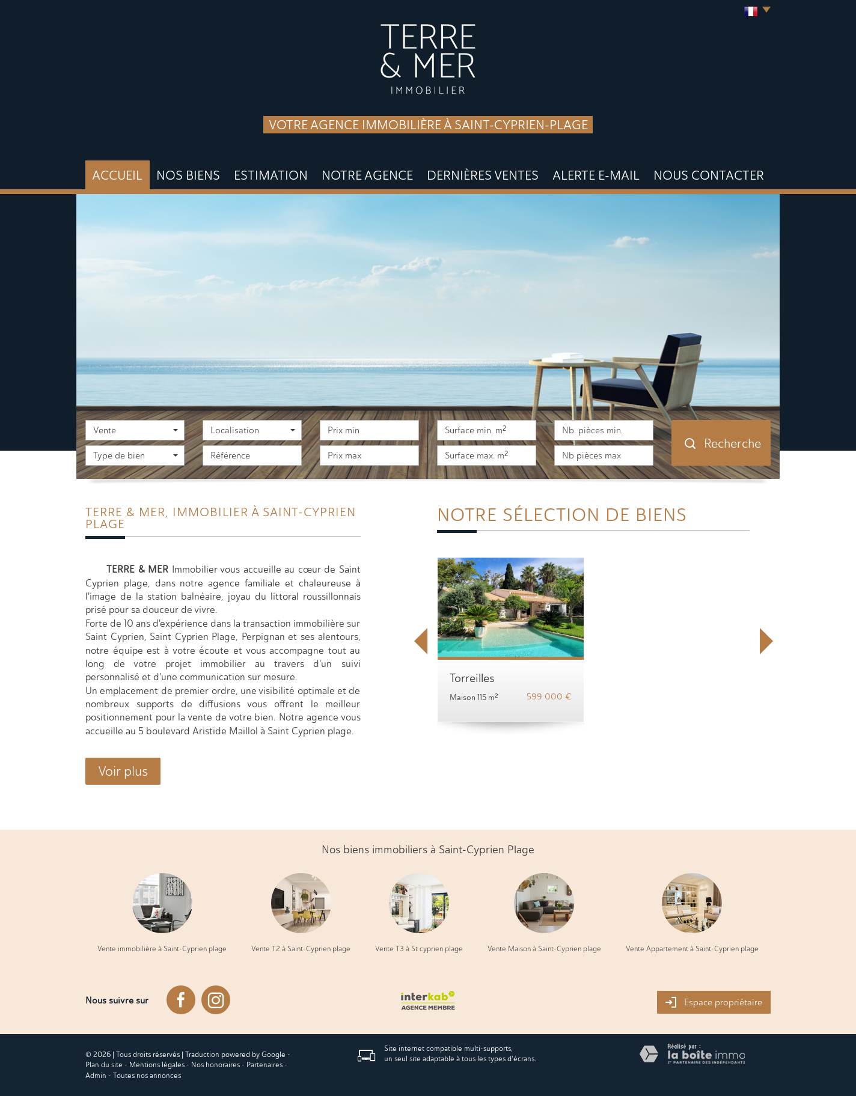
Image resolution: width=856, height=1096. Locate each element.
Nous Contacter (708, 175)
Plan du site (104, 1065)
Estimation (271, 175)
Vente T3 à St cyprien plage (419, 948)
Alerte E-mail (596, 175)
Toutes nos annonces (147, 1075)
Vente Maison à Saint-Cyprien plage (544, 948)
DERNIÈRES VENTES (483, 175)
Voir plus (123, 771)
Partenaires (264, 1065)
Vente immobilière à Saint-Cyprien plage (162, 948)
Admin (95, 1075)
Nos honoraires (215, 1065)
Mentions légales (157, 1065)
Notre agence (367, 175)
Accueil (117, 175)
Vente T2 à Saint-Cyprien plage (300, 948)
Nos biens (188, 175)
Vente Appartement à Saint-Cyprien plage (692, 948)
